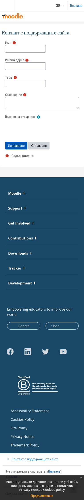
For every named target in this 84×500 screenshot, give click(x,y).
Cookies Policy (22, 419)
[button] (59, 5)
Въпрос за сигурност (20, 117)
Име (8, 43)
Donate (24, 326)
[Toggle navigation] (6, 5)
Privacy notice (30, 489)
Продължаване (42, 496)
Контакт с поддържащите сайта (32, 459)
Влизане (76, 6)
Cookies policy (54, 489)
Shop (55, 326)
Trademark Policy (25, 445)
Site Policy (19, 428)
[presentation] (38, 128)
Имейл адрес (14, 60)
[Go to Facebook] (10, 351)
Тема (8, 77)
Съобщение (13, 95)
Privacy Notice (22, 436)
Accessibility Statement (30, 410)
